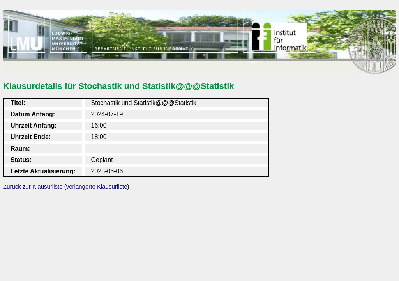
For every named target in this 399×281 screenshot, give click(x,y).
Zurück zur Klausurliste (33, 186)
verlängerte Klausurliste (96, 186)
